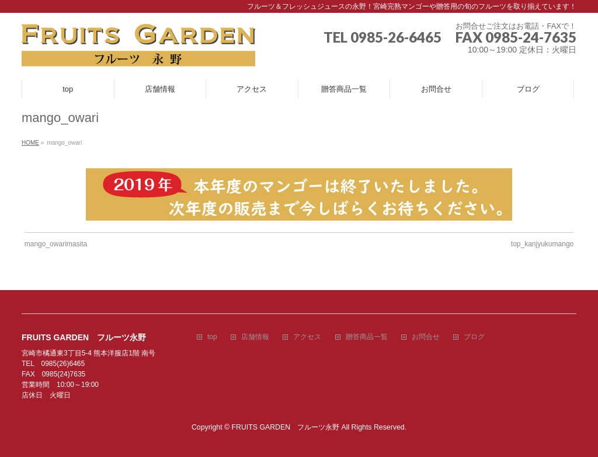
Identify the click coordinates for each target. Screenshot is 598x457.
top (212, 337)
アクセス (307, 337)
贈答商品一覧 (367, 337)
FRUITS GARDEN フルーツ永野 (286, 427)
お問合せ (426, 337)
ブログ (474, 337)
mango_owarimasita (56, 244)
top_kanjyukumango (542, 244)
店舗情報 (255, 337)
